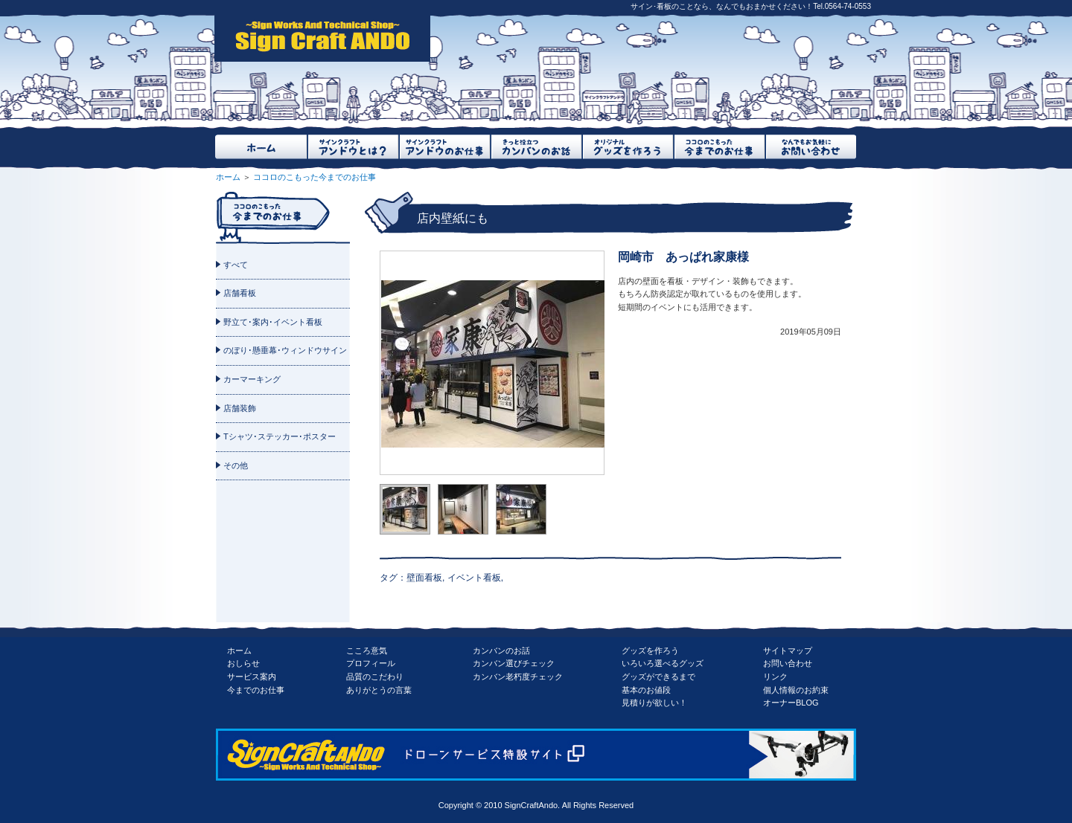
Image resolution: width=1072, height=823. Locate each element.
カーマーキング (252, 379)
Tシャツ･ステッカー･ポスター (279, 436)
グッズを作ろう (650, 650)
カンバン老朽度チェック (518, 676)
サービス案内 (251, 676)
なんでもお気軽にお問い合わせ (810, 147)
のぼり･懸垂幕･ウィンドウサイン (285, 350)
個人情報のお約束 (796, 689)
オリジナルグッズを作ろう (627, 147)
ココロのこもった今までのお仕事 (719, 147)
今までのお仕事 (255, 689)
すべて (235, 264)
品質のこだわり (374, 676)
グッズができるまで (658, 676)
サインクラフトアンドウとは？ (352, 147)
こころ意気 (366, 650)
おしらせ (243, 663)
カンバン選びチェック (514, 663)
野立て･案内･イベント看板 (272, 321)
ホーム (261, 147)
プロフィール (370, 663)
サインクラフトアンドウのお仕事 (444, 147)
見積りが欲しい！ (654, 702)
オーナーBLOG (791, 702)
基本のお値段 (646, 689)
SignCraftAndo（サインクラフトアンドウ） (322, 37)
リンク (775, 676)
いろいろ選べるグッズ (663, 663)
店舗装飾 (239, 408)
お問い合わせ (787, 663)
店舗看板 (239, 292)
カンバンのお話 (501, 650)
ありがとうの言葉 (379, 689)
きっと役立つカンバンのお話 (535, 147)
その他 (235, 465)
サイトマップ (787, 650)
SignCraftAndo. (533, 805)
